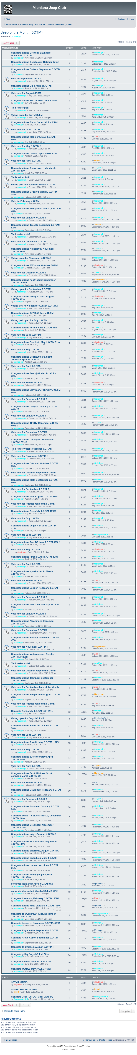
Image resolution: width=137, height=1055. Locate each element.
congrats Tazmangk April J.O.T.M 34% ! (33, 883)
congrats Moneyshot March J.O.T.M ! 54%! (34, 891)
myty (96, 782)
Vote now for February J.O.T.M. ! (29, 399)
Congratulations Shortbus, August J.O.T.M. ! (35, 850)
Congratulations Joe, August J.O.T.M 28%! (34, 496)
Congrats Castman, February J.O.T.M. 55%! (35, 898)
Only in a (98, 313)
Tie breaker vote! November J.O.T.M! (31, 448)
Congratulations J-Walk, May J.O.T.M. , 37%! (35, 742)
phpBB (59, 1046)
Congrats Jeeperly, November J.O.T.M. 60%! (35, 923)
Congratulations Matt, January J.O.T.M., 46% (35, 905)
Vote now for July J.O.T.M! (25, 518)
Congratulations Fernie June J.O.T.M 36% (34, 327)
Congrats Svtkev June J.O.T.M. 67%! (31, 961)
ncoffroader (99, 280)
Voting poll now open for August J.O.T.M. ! (34, 305)
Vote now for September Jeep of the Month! (35, 687)
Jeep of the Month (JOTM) (21, 32)
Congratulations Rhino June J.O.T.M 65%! (34, 122)
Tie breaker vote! (20, 234)
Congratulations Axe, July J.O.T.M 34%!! (33, 511)
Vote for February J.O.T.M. (25, 201)
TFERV (97, 168)
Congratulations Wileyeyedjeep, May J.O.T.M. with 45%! (31, 876)
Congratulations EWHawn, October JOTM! (34, 265)
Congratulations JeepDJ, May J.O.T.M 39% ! (35, 542)
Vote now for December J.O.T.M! (29, 432)
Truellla (97, 225)
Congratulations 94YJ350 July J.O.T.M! (32, 313)
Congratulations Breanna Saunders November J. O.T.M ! (30, 54)
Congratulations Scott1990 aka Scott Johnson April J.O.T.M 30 (31, 358)
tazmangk (16, 36)
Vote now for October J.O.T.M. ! (28, 272)
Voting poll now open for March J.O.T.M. (33, 184)
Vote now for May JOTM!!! (25, 549)
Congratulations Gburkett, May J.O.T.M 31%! (35, 342)
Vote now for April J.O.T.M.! (26, 160)
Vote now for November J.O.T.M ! (29, 456)
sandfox (98, 663)
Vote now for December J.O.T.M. (29, 241)
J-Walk (97, 766)
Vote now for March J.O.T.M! (26, 382)
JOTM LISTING (19, 982)
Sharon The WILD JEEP (24, 989)
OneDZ (97, 160)
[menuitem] (6, 19)
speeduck (98, 883)
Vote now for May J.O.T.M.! (26, 146)
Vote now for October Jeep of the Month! (33, 472)
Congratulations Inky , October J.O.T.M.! (33, 834)
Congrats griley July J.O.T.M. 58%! (30, 954)
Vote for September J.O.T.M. (26, 78)
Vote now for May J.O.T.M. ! (26, 349)
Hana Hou (98, 694)
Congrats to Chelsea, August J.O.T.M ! (32, 947)
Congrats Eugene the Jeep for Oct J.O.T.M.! (35, 930)
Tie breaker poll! (20, 107)
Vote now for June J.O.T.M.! (26, 129)
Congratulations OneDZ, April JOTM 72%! (34, 153)
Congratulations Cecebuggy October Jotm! (35, 62)
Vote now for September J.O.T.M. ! (30, 489)
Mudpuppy (98, 930)
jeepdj (16, 992)
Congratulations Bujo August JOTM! (31, 86)
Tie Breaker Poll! (20, 177)
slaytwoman (100, 646)
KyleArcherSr (100, 718)
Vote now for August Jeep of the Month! (33, 503)
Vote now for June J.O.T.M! (26, 335)
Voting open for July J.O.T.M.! (27, 718)
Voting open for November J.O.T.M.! (31, 258)
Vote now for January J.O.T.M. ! (28, 217)
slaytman (98, 265)
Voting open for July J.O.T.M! (27, 115)
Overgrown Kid (101, 535)
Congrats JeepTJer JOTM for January (32, 996)
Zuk (96, 137)
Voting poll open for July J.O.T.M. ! (30, 320)
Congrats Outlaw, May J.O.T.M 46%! (31, 968)
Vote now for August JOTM (26, 93)
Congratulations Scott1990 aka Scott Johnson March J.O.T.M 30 (31, 774)
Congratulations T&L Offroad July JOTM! (34, 100)
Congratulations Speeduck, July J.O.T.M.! (34, 858)
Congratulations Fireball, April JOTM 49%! (34, 556)
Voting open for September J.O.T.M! (31, 289)
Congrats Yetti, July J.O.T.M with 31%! (32, 711)
